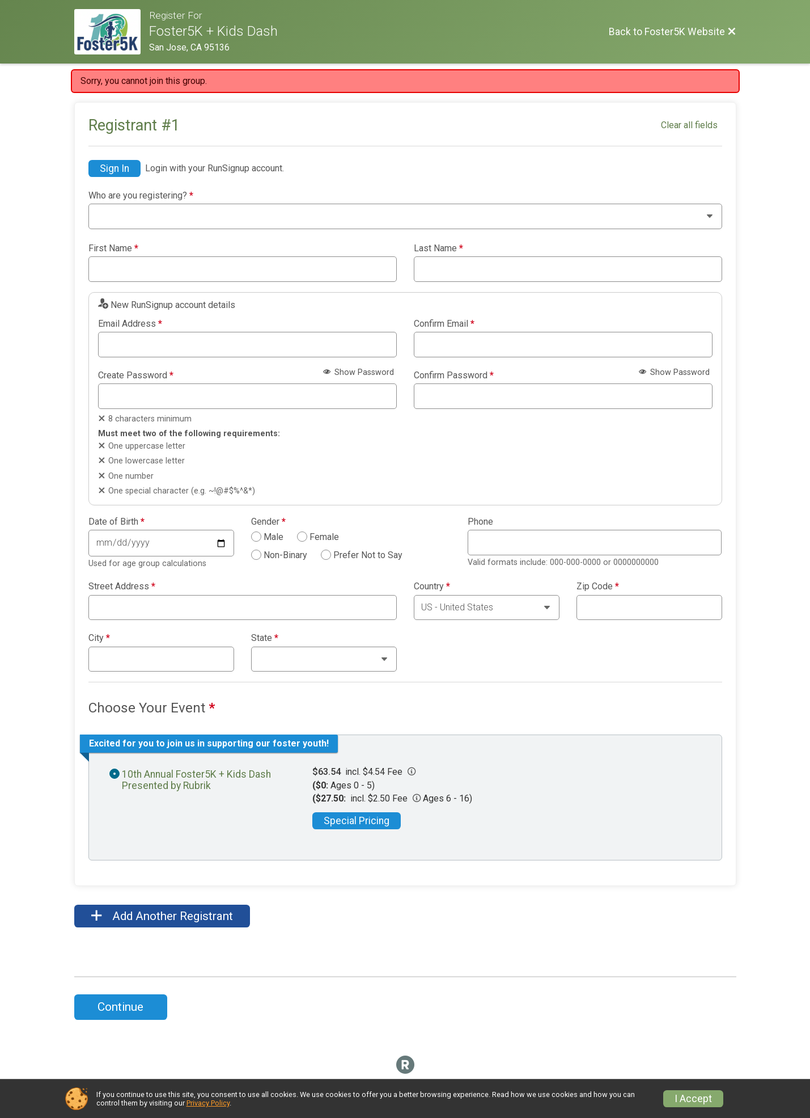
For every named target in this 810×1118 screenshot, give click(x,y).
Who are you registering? (140, 196)
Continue (120, 1007)
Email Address (130, 324)
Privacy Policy (208, 1103)
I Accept (693, 1098)
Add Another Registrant (162, 916)
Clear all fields (689, 125)
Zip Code (597, 586)
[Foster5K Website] (112, 31)
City (99, 638)
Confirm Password (454, 375)
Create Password (135, 375)
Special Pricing (356, 820)
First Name (113, 248)
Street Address (121, 586)
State (264, 638)
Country (432, 586)
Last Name (438, 248)
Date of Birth (116, 522)
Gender (268, 522)
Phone (480, 522)
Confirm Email (444, 324)
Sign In (114, 168)
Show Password (358, 372)
